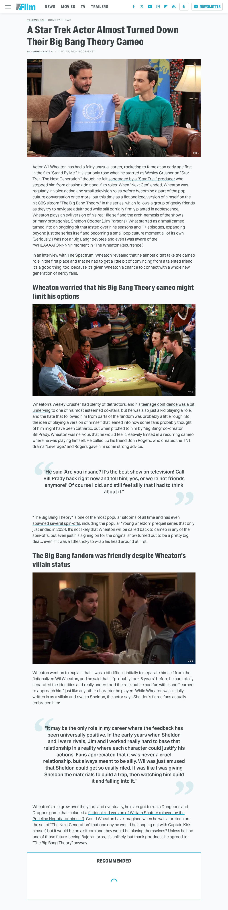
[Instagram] (157, 7)
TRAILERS (99, 6)
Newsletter (207, 6)
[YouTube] (149, 7)
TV (83, 6)
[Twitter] (141, 7)
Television (35, 20)
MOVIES (68, 6)
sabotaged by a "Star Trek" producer (141, 178)
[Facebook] (133, 7)
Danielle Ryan (42, 51)
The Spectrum (80, 255)
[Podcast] (183, 6)
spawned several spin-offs (56, 523)
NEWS (50, 6)
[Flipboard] (165, 7)
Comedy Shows (59, 20)
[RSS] (173, 7)
